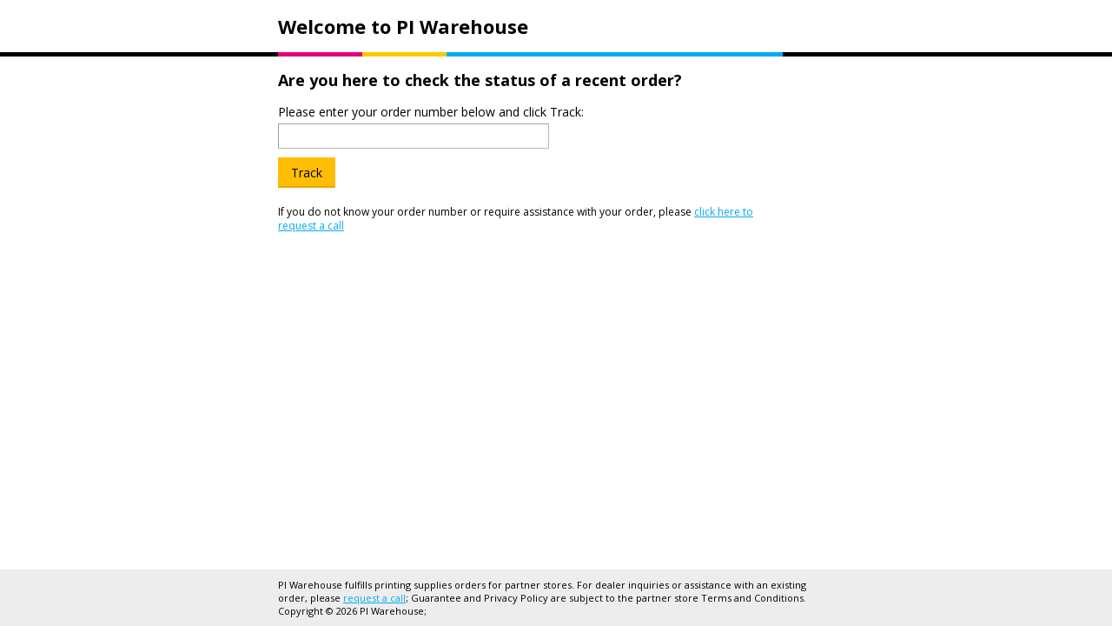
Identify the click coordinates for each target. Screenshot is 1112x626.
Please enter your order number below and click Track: (431, 111)
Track (306, 172)
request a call (374, 597)
